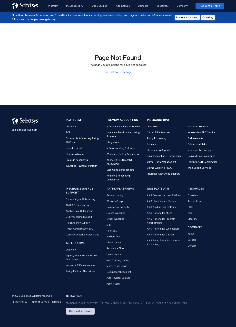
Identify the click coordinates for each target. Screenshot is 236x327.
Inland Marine (114, 244)
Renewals (152, 144)
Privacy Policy (19, 303)
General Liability (115, 197)
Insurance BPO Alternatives (80, 267)
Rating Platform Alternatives (80, 273)
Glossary (192, 220)
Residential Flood (116, 250)
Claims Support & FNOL (159, 167)
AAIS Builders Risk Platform (161, 209)
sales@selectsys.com (24, 129)
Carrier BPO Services (158, 132)
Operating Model (75, 154)
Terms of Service (39, 303)
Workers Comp (115, 203)
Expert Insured (74, 148)
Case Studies (100, 5)
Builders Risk (113, 238)
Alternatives (123, 5)
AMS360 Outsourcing (77, 207)
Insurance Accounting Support (163, 173)
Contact (192, 247)
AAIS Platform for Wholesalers (163, 230)
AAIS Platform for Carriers (160, 236)
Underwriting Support (158, 150)
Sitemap (56, 303)
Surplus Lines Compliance (201, 156)
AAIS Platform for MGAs (159, 215)
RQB (68, 132)
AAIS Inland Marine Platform (162, 203)
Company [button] (182, 5)
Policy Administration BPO (79, 230)
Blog (190, 215)
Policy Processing (156, 138)
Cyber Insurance (115, 220)
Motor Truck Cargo (117, 268)
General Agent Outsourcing (80, 201)
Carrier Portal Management (161, 161)
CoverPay (207, 17)
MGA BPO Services (198, 126)
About (191, 235)
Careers (192, 241)
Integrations (113, 142)
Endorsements (195, 138)
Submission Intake (197, 144)
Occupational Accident (119, 273)
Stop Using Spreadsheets (120, 169)
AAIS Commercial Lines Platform (164, 197)
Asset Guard (113, 285)
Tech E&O (112, 232)
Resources (163, 5)
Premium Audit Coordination (202, 161)
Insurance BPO (75, 5)
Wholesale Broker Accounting (123, 154)
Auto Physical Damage (119, 279)
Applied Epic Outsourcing (79, 213)
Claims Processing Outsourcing (82, 236)
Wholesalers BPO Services (202, 132)
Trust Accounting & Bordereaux (164, 156)
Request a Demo (210, 6)
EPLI (109, 226)
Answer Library (196, 203)
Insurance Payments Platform (81, 165)
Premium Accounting (187, 17)
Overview (71, 126)
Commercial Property (118, 209)
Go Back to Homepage (118, 72)
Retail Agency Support (78, 224)
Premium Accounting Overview (123, 126)
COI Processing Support (79, 218)
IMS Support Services (199, 167)
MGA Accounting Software (121, 148)
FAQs (190, 209)
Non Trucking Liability (118, 262)
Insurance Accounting (199, 150)
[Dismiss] (220, 17)
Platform (53, 5)
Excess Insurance (116, 215)
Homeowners (114, 256)
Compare (143, 5)
